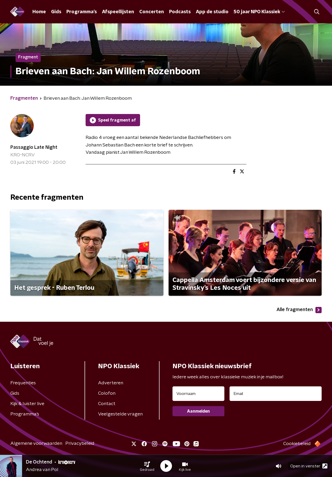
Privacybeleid (79, 443)
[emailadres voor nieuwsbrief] (276, 393)
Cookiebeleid (297, 443)
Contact (106, 403)
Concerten (151, 12)
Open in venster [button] (308, 465)
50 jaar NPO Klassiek (259, 12)
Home (39, 12)
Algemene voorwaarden (36, 443)
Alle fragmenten (299, 310)
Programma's (81, 12)
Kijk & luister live (27, 403)
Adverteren (110, 383)
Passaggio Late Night (33, 147)
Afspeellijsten (118, 12)
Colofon (106, 393)
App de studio (212, 12)
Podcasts (180, 12)
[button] (147, 466)
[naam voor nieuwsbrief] (198, 393)
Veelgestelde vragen (120, 414)
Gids (56, 12)
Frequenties (23, 383)
